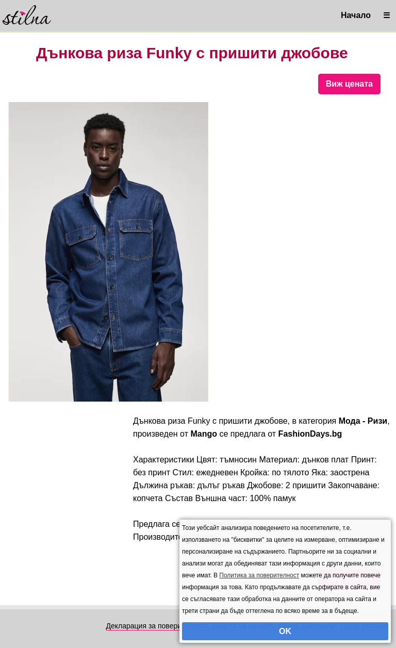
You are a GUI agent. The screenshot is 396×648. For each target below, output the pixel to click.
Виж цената (349, 83)
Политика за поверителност (259, 575)
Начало (356, 15)
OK (285, 631)
